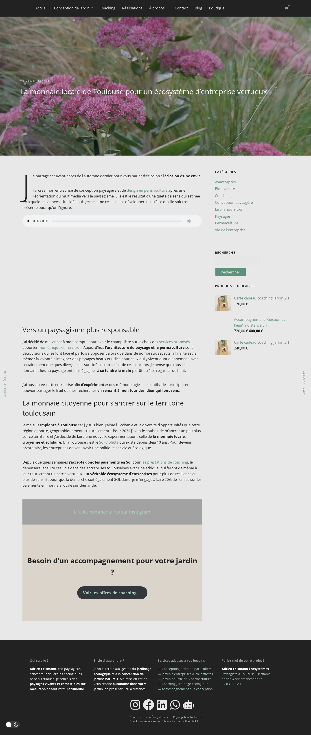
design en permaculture (147, 190)
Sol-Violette (108, 442)
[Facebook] (148, 704)
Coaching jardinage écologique (185, 684)
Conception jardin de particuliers (187, 669)
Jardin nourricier (229, 209)
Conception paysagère (234, 202)
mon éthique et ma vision (60, 347)
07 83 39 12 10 (232, 684)
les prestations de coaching (165, 462)
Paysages (223, 216)
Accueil (41, 8)
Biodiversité (225, 188)
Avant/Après (225, 182)
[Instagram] (135, 704)
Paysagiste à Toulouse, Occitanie (246, 674)
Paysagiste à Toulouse (187, 717)
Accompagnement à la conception (187, 689)
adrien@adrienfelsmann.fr (242, 679)
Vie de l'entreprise (35, 80)
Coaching (107, 8)
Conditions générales (143, 721)
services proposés (174, 341)
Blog (198, 8)
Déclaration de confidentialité (180, 721)
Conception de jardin (72, 8)
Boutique (216, 8)
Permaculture (226, 223)
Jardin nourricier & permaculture (186, 679)
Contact (181, 8)
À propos (157, 8)
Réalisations (132, 8)
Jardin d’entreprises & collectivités (187, 674)
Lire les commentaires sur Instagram (112, 512)
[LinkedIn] (161, 704)
